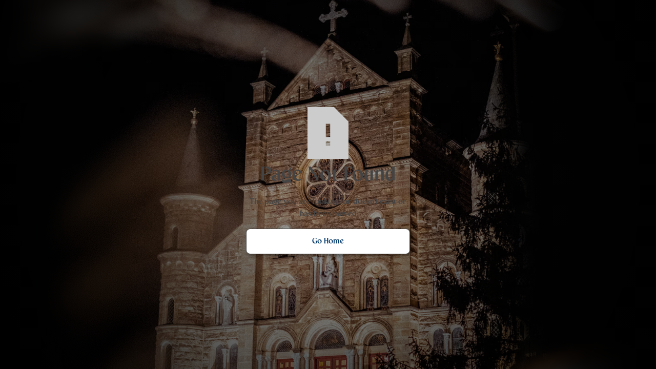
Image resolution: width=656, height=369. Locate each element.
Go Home (328, 241)
